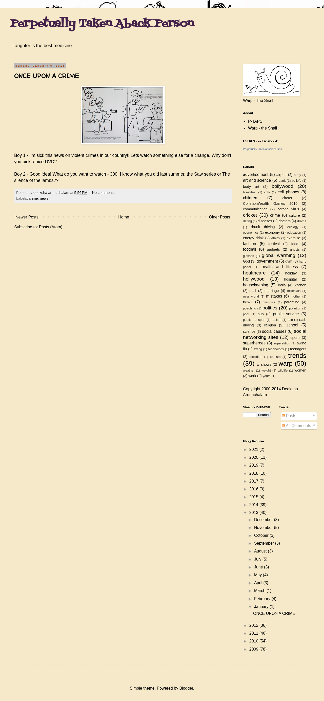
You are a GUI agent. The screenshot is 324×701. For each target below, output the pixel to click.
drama (301, 221)
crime (33, 198)
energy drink (253, 238)
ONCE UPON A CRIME (46, 76)
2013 (254, 512)
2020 (254, 457)
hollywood (254, 279)
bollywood (282, 186)
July (258, 559)
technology (276, 349)
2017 (254, 481)
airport (281, 175)
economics (250, 232)
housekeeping (255, 285)
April (258, 583)
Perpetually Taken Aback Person (102, 24)
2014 (254, 505)
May (258, 575)
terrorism (255, 357)
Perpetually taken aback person (262, 149)
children (250, 198)
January (262, 606)
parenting (291, 302)
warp (285, 363)
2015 (254, 497)
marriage (272, 291)
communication (255, 209)
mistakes (274, 296)
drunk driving (263, 227)
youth (267, 376)
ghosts (295, 249)
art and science (257, 180)
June (259, 567)
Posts (289, 416)
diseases (265, 221)
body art (251, 187)
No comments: (104, 193)
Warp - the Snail (262, 128)
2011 (254, 633)
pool (246, 314)
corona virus (288, 209)
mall (252, 291)
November (264, 527)
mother (296, 296)
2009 (254, 649)
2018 (254, 473)
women (300, 370)
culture (294, 215)
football (249, 249)
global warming (278, 255)
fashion (249, 244)
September (264, 543)
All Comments (296, 425)
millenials (293, 291)
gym (288, 261)
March (260, 590)
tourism (275, 357)
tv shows (264, 364)
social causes (274, 331)
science (249, 331)
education (294, 232)
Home (123, 217)
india (282, 285)
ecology (292, 227)
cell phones (288, 192)
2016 (254, 489)
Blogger (186, 688)
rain (290, 320)
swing (258, 349)
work (252, 376)
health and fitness (280, 267)
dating (247, 221)
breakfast (249, 192)
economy (272, 232)
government (267, 261)
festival (274, 244)
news (44, 198)
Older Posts (219, 217)
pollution (295, 308)
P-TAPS (255, 121)
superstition (282, 343)
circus (287, 198)
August (261, 551)
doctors (285, 221)
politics (269, 307)
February (262, 599)
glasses (248, 256)
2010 (254, 641)
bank (282, 180)
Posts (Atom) (50, 227)
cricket (250, 215)
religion (270, 325)
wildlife (283, 370)
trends (297, 355)
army (297, 175)
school (292, 325)
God (246, 261)
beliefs (296, 180)
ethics (275, 238)
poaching (249, 308)
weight (266, 370)
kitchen (300, 285)
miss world (251, 296)
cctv (267, 192)
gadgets (273, 249)
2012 (254, 625)
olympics (269, 302)
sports (295, 338)
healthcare (254, 272)
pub (261, 314)
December (264, 520)
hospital (290, 279)
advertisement (256, 174)
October (262, 535)
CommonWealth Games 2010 (270, 203)
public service (286, 314)
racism (276, 320)
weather (249, 370)
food (294, 244)
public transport (254, 320)
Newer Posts (26, 217)
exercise (293, 238)
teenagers (298, 349)
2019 (254, 465)
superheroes (254, 343)
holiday (291, 273)
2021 (254, 449)
